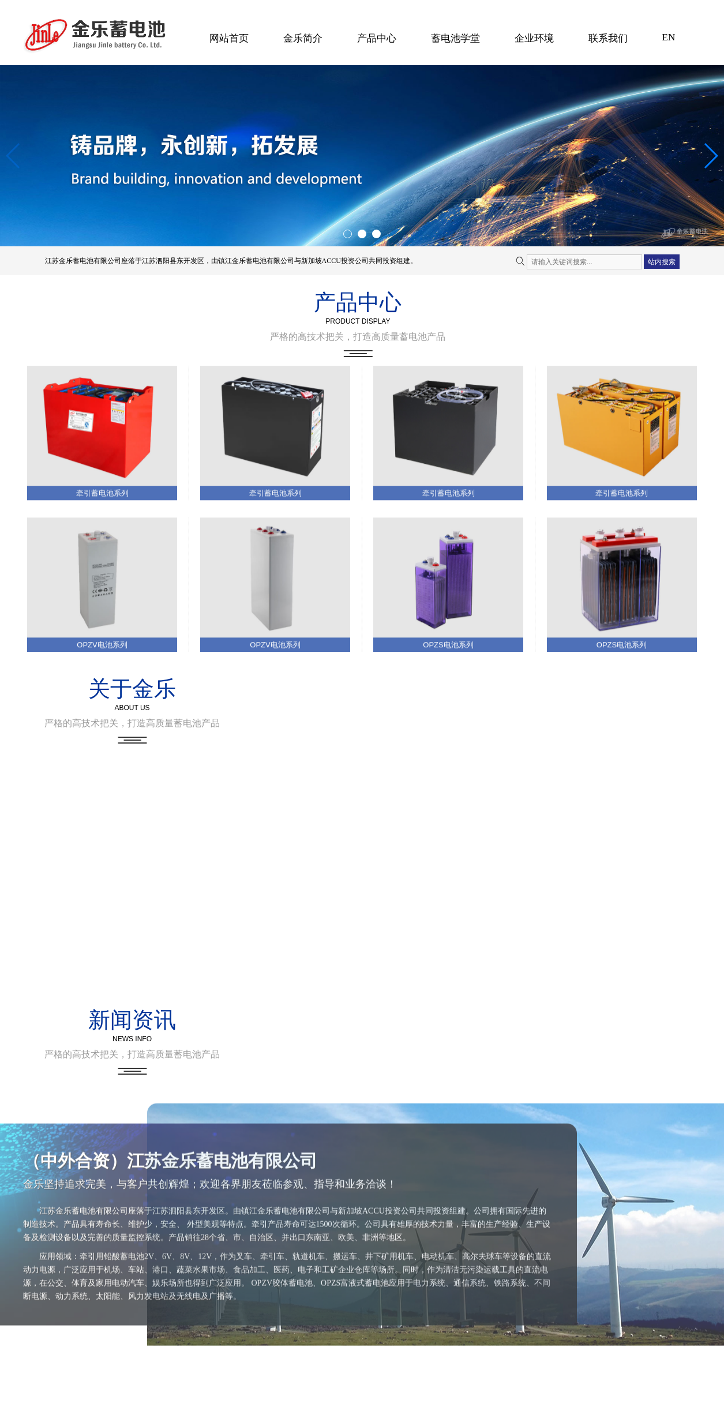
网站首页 (229, 38)
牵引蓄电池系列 (102, 614)
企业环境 (534, 38)
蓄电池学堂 (455, 38)
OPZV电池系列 (102, 766)
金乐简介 (302, 38)
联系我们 (608, 38)
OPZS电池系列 (448, 766)
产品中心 (376, 38)
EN (669, 37)
